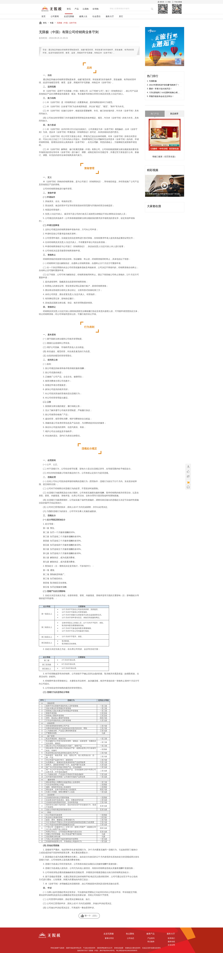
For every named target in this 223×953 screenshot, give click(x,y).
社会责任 (96, 16)
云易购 (86, 9)
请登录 (162, 2)
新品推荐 (174, 114)
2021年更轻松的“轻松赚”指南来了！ (164, 85)
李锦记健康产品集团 (57, 948)
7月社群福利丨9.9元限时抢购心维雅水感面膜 (165, 92)
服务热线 (171, 942)
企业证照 (171, 945)
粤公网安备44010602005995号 (126, 950)
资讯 (69, 9)
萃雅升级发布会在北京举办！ (161, 96)
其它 (121, 16)
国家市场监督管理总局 (73, 948)
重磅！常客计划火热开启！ (160, 89)
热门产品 (155, 114)
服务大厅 (110, 16)
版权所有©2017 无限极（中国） (88, 950)
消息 (168, 2)
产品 (77, 9)
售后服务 (151, 942)
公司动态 (130, 938)
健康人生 (83, 16)
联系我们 (171, 938)
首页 (43, 16)
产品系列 (151, 938)
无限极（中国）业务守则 (66, 23)
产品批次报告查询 (89, 948)
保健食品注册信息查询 (132, 948)
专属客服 (153, 81)
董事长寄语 (109, 938)
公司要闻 (55, 16)
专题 (51, 23)
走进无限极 (69, 16)
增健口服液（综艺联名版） (164, 156)
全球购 (95, 9)
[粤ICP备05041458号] (107, 950)
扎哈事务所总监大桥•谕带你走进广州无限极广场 (164, 194)
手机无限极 (177, 2)
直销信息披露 (118, 948)
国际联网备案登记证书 (104, 948)
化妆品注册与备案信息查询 (151, 948)
